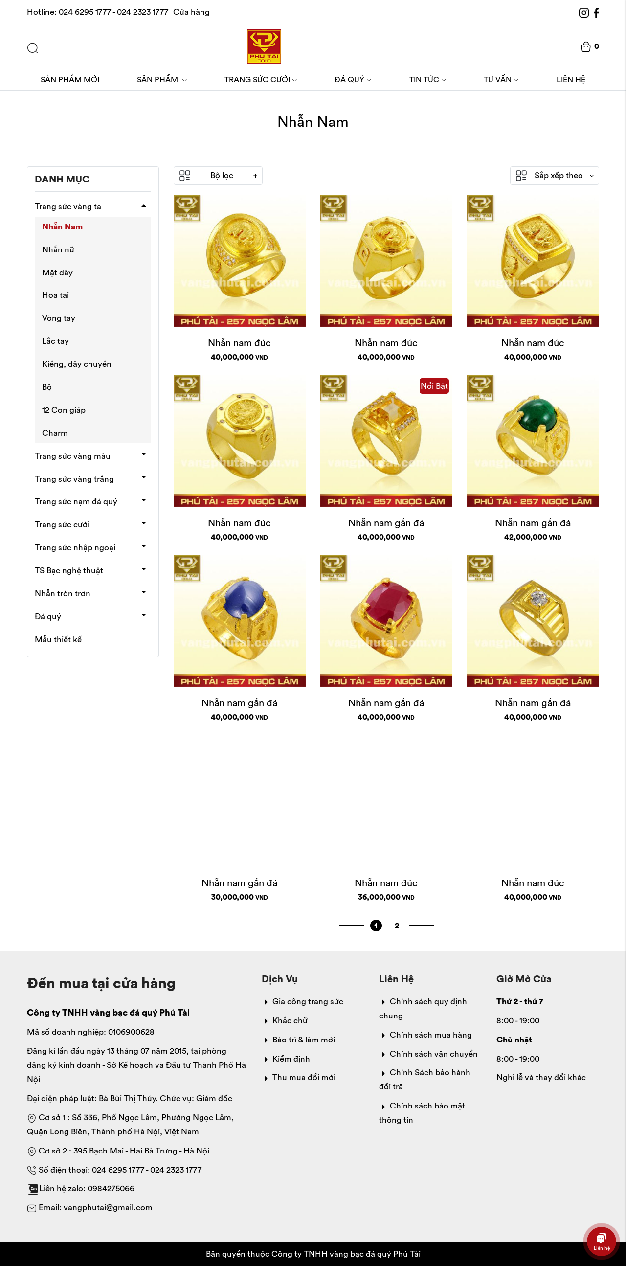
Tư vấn (501, 79)
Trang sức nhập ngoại (75, 547)
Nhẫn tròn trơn (62, 593)
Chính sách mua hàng (425, 1034)
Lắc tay (55, 341)
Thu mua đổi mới (298, 1077)
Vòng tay (58, 318)
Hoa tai (55, 295)
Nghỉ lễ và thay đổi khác (541, 1077)
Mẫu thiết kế (58, 639)
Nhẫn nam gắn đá (386, 523)
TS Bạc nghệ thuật (69, 570)
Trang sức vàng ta (68, 206)
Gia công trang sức (302, 1001)
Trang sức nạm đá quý (76, 501)
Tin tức (428, 79)
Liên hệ (571, 79)
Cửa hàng (191, 11)
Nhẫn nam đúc (239, 343)
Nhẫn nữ (58, 249)
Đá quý (353, 79)
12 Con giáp (64, 410)
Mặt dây (57, 272)
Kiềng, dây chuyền (77, 364)
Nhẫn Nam (62, 226)
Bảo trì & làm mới (298, 1039)
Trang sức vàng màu (73, 456)
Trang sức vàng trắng (74, 479)
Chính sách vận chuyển (428, 1053)
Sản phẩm (162, 79)
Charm (55, 433)
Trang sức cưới (260, 79)
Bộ (47, 387)
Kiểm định (286, 1058)
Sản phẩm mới (70, 79)
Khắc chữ (285, 1020)
